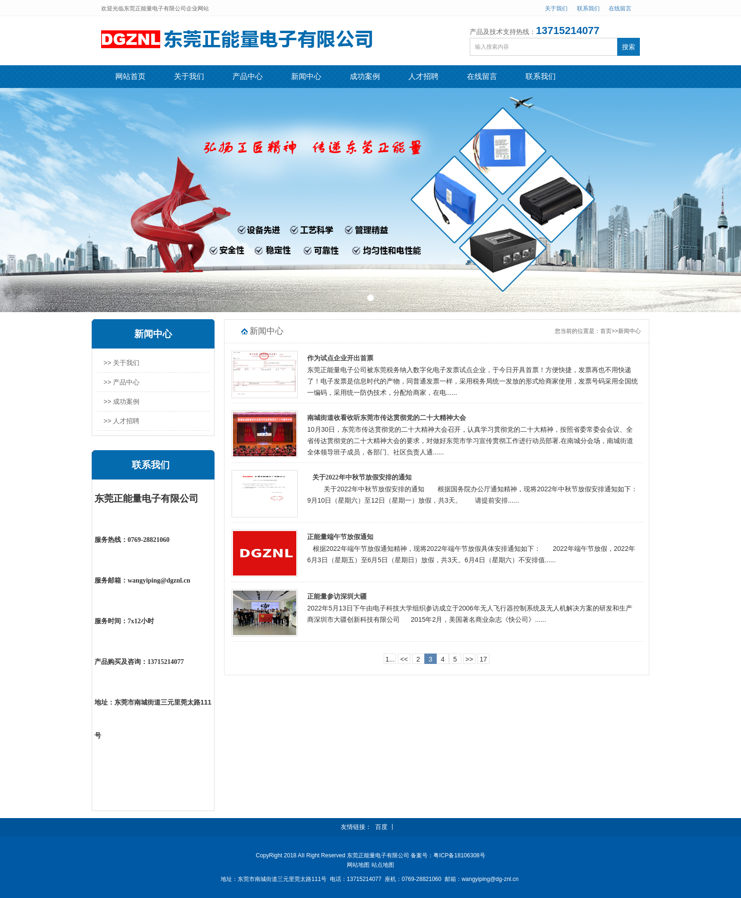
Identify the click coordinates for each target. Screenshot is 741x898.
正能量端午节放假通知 (340, 537)
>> (469, 659)
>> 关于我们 (121, 362)
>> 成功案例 (121, 401)
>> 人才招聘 (121, 421)
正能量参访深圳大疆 (337, 596)
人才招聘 (423, 76)
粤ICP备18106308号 (459, 855)
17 (483, 659)
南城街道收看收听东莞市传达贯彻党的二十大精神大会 (386, 417)
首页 (606, 331)
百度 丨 (385, 826)
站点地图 (382, 865)
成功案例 (365, 76)
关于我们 (556, 8)
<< (404, 659)
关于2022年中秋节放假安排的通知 (359, 477)
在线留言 (620, 8)
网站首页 (130, 76)
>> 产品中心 (121, 382)
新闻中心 (306, 76)
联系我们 (588, 8)
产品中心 (248, 76)
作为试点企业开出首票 (340, 358)
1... (389, 659)
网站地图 (358, 865)
